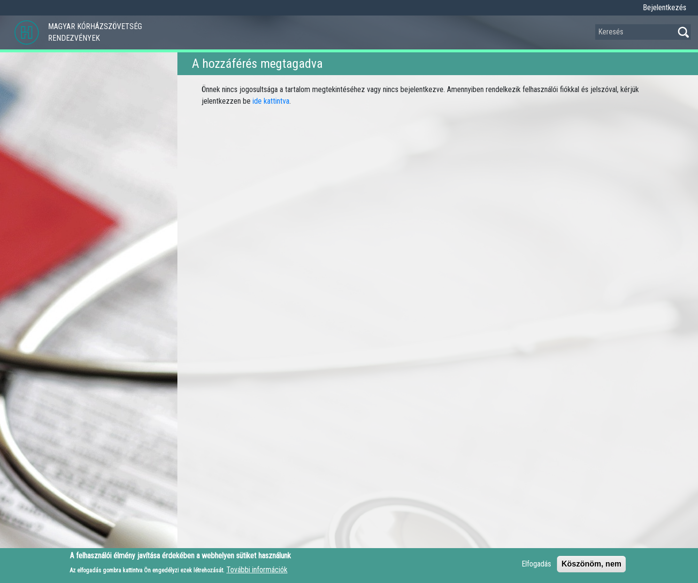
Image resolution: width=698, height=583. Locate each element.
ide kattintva (271, 101)
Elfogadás (536, 566)
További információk (256, 572)
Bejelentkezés (664, 7)
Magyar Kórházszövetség (95, 26)
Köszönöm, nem (591, 567)
